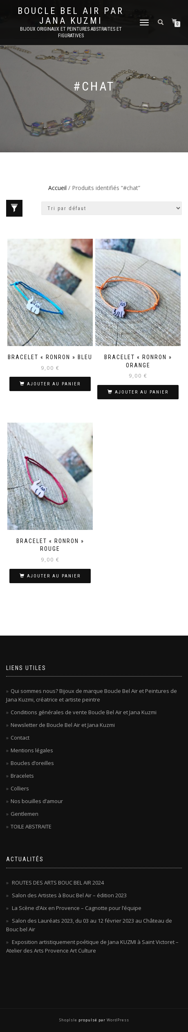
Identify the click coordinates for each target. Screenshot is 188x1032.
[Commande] (111, 208)
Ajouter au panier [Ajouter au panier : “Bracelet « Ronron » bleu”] (54, 384)
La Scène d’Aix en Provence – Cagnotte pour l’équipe (76, 908)
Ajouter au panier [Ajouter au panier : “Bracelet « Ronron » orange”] (141, 392)
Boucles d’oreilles (32, 763)
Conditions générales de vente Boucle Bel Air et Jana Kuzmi (84, 712)
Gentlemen (24, 813)
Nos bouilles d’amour (37, 801)
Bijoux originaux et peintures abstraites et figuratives (71, 32)
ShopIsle (68, 1020)
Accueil (57, 188)
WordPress (117, 1020)
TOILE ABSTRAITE (31, 826)
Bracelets (22, 775)
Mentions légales (32, 750)
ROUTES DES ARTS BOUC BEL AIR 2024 (58, 882)
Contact (20, 737)
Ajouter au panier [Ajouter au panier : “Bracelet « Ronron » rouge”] (54, 576)
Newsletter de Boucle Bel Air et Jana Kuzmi (63, 725)
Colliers (20, 788)
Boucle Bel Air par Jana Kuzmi (71, 16)
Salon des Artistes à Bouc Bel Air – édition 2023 (69, 895)
